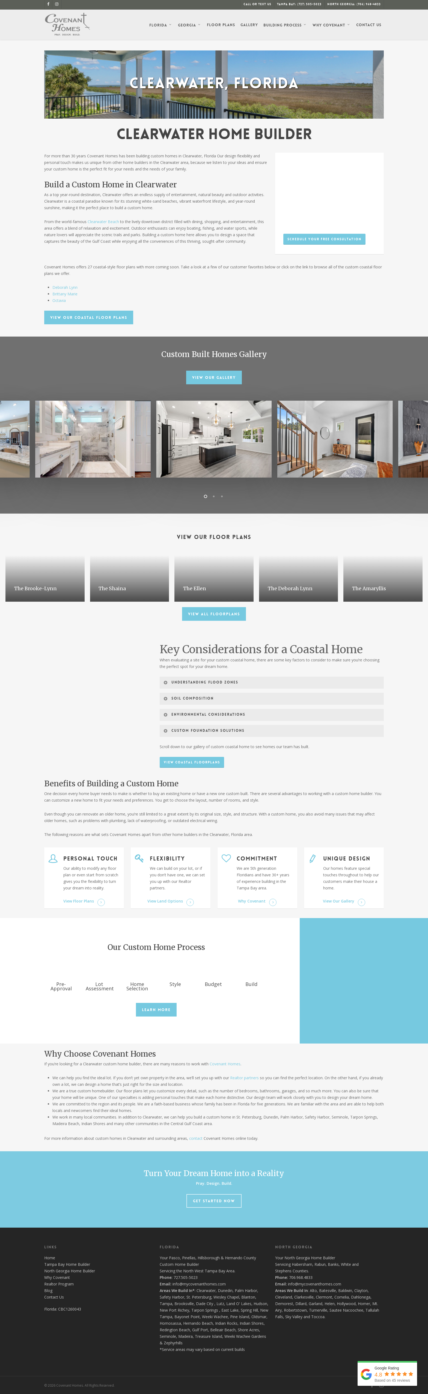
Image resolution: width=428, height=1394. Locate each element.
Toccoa (318, 1316)
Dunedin (225, 1290)
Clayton (361, 1290)
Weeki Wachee (215, 1316)
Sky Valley (293, 1316)
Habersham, (303, 1264)
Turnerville (318, 1310)
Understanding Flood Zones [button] (200, 682)
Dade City (204, 1303)
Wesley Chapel (226, 1297)
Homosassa (170, 1323)
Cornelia (341, 1297)
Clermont (324, 1297)
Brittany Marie (65, 293)
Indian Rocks (226, 1323)
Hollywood (346, 1303)
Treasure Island (208, 1336)
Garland (315, 1303)
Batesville (327, 1290)
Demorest (284, 1303)
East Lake (230, 1310)
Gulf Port (200, 1329)
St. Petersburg (198, 1297)
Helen (330, 1303)
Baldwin (345, 1290)
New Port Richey (174, 1310)
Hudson (260, 1303)
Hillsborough (209, 1257)
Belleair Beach (223, 1329)
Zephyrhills (173, 1342)
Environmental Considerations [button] (204, 714)
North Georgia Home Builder (69, 1270)
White (346, 1264)
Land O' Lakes (238, 1303)
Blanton (248, 1297)
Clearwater (206, 1290)
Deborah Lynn (65, 287)
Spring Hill (249, 1310)
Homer (364, 1303)
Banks (333, 1264)
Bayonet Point (187, 1316)
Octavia (59, 300)
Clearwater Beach (103, 221)
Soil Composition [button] (188, 698)
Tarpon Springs (204, 1310)
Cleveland (283, 1297)
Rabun (320, 1264)
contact (196, 1138)
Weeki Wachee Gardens (245, 1336)
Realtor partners (244, 1077)
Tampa (166, 1303)
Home (49, 1257)
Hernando (233, 1257)
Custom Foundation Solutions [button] (204, 731)
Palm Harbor (246, 1290)
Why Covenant (57, 1277)
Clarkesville (304, 1297)
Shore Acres (248, 1329)
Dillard (301, 1303)
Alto (313, 1290)
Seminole (168, 1336)
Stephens (283, 1270)
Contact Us (54, 1297)
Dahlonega (360, 1297)
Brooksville (184, 1303)
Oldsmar (258, 1316)
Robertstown (295, 1310)
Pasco (174, 1257)
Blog (48, 1290)
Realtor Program (59, 1284)
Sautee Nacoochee (346, 1310)
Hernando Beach (198, 1323)
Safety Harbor (172, 1297)
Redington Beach (175, 1329)
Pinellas (188, 1257)
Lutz (220, 1303)
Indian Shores (252, 1323)
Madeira (185, 1336)
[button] (324, 239)
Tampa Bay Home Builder (67, 1264)
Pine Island (239, 1316)
